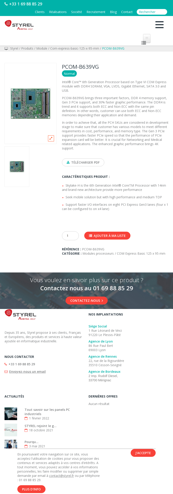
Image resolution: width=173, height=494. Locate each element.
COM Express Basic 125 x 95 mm (141, 253)
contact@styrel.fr (61, 476)
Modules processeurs (98, 253)
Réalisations (58, 12)
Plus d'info (31, 490)
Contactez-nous (86, 300)
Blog (113, 12)
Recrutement (95, 12)
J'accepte (143, 453)
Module (41, 48)
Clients (40, 12)
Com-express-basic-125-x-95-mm (74, 48)
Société (76, 12)
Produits (27, 48)
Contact (127, 12)
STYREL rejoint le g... (41, 426)
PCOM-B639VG (113, 48)
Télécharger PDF (83, 162)
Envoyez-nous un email (27, 371)
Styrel (14, 48)
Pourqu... (32, 442)
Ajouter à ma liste (107, 235)
